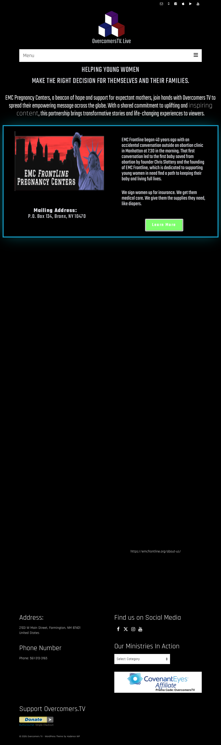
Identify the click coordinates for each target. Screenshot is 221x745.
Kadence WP (73, 736)
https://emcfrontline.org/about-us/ (156, 551)
